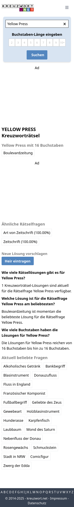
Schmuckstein (44, 447)
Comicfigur (39, 456)
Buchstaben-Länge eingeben (37, 34)
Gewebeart (12, 411)
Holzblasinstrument (43, 411)
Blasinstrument (16, 375)
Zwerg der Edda (16, 465)
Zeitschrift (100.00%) (20, 241)
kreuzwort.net (37, 498)
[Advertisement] (37, 95)
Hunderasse (13, 420)
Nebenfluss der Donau (22, 438)
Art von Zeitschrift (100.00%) (26, 232)
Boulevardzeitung (18, 152)
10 (61, 42)
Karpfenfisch (38, 420)
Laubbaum (12, 429)
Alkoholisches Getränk (21, 366)
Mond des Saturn (40, 429)
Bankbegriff (55, 366)
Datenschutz (37, 503)
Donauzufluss (45, 375)
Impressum (58, 498)
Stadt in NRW (14, 456)
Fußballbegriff (15, 402)
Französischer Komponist (24, 393)
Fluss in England (16, 384)
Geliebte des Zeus (47, 402)
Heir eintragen (18, 261)
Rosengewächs (15, 447)
